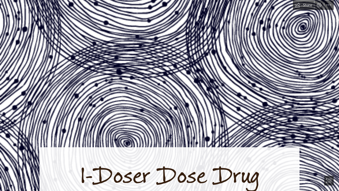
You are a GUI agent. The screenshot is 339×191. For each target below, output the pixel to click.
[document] (169, 95)
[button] (303, 5)
